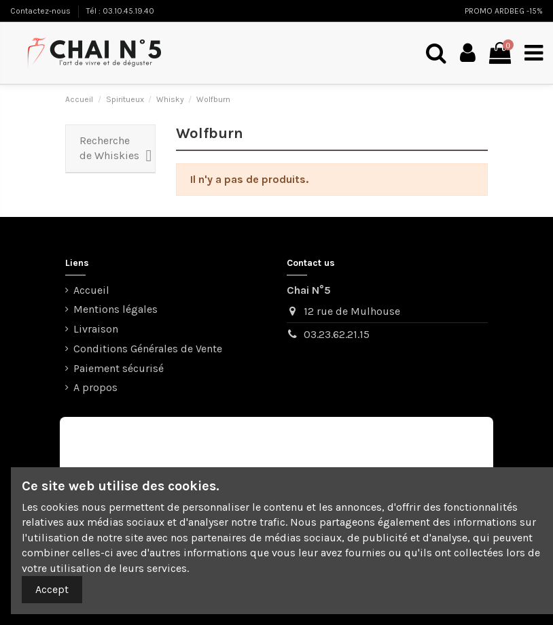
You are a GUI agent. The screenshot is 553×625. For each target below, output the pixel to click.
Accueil (91, 290)
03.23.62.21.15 (337, 334)
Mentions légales (115, 309)
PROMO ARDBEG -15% (504, 11)
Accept (52, 589)
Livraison (95, 328)
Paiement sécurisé (118, 368)
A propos (95, 387)
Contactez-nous (41, 11)
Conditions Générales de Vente (147, 348)
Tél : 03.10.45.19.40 (120, 11)
